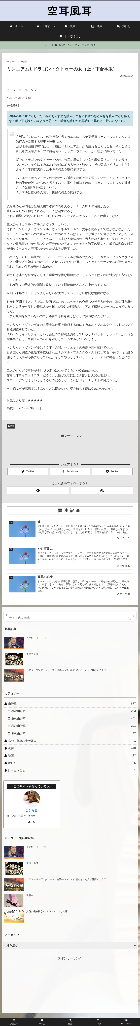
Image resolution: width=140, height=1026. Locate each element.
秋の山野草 (73, 726)
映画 (72, 756)
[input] (70, 619)
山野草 (72, 704)
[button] (133, 616)
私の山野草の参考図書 (72, 741)
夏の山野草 (73, 719)
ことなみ (32, 811)
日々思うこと (72, 771)
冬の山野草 (73, 734)
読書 (12, 426)
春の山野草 (73, 712)
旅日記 (72, 763)
